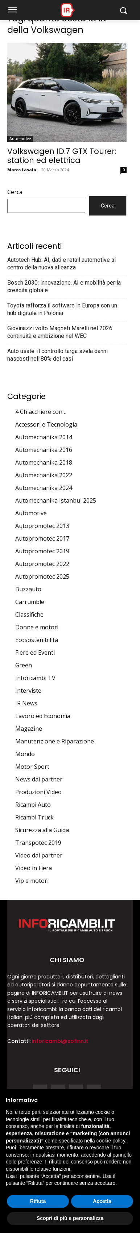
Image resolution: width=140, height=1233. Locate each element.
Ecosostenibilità (36, 640)
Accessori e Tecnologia (46, 424)
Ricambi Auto (33, 805)
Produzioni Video (38, 792)
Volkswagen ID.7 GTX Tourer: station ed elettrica (61, 155)
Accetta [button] (102, 1201)
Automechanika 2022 (43, 475)
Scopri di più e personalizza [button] (70, 1218)
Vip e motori (32, 881)
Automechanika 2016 (43, 450)
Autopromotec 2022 (42, 564)
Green (23, 665)
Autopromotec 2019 (42, 551)
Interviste (28, 691)
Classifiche (29, 614)
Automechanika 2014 (43, 437)
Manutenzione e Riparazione (54, 741)
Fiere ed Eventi (35, 653)
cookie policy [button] (110, 1141)
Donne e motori (36, 627)
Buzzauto (28, 589)
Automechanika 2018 (43, 462)
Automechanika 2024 (43, 488)
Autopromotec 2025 (42, 576)
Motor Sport (32, 767)
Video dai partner (38, 855)
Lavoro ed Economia (42, 716)
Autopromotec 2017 (42, 538)
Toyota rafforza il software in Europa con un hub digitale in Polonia (62, 309)
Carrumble (29, 602)
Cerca (14, 192)
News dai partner (38, 779)
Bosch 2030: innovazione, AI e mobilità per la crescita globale (64, 286)
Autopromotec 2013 (42, 526)
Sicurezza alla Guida (42, 830)
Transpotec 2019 (38, 843)
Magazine (28, 729)
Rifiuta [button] (38, 1201)
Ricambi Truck (34, 817)
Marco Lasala (21, 169)
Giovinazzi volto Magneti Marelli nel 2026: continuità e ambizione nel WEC (60, 332)
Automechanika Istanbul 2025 (55, 500)
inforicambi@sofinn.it (60, 1041)
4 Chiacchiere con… (40, 412)
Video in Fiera (33, 868)
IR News (26, 703)
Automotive (20, 138)
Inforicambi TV (35, 678)
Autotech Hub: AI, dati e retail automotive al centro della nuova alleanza (61, 263)
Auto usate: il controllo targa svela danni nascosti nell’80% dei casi (57, 355)
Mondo (25, 754)
